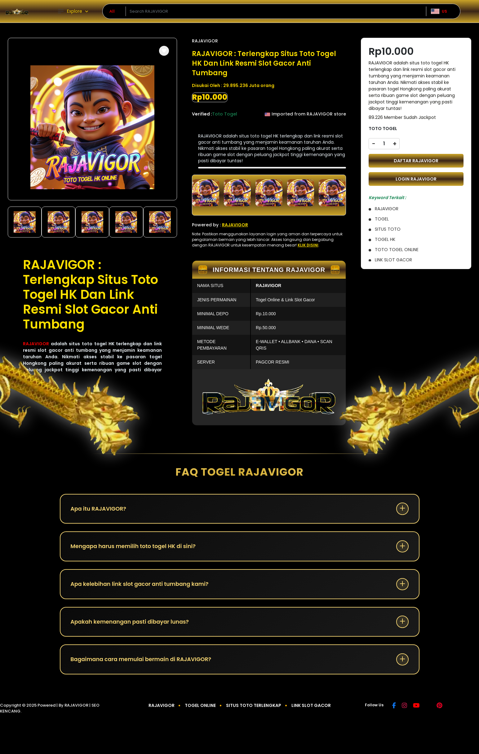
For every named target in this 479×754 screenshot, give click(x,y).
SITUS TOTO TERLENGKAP (253, 711)
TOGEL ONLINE (200, 711)
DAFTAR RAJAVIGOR (416, 161)
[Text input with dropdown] (276, 11)
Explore (69, 11)
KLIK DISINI (308, 245)
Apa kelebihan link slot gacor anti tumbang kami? (142, 587)
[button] (164, 51)
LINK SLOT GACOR (311, 711)
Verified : (202, 114)
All (112, 11)
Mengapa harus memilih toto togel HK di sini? (135, 548)
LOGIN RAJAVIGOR (416, 179)
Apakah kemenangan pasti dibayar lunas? (132, 625)
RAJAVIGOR (36, 344)
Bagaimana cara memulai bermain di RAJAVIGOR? (143, 664)
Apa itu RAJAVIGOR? (99, 509)
